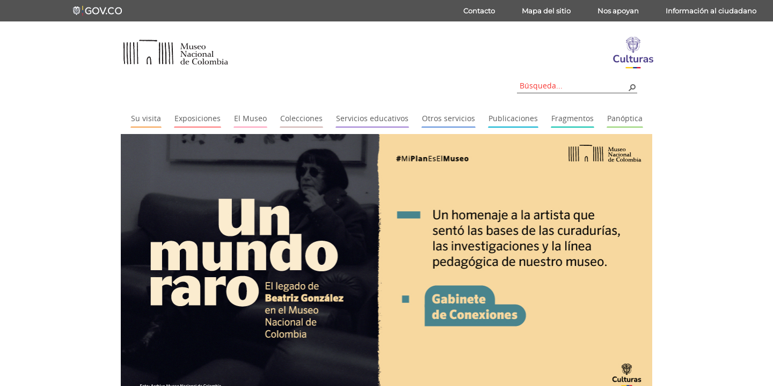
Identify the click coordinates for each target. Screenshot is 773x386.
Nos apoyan (618, 10)
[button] (631, 86)
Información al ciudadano (711, 10)
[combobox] (573, 85)
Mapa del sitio (546, 10)
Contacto (479, 10)
